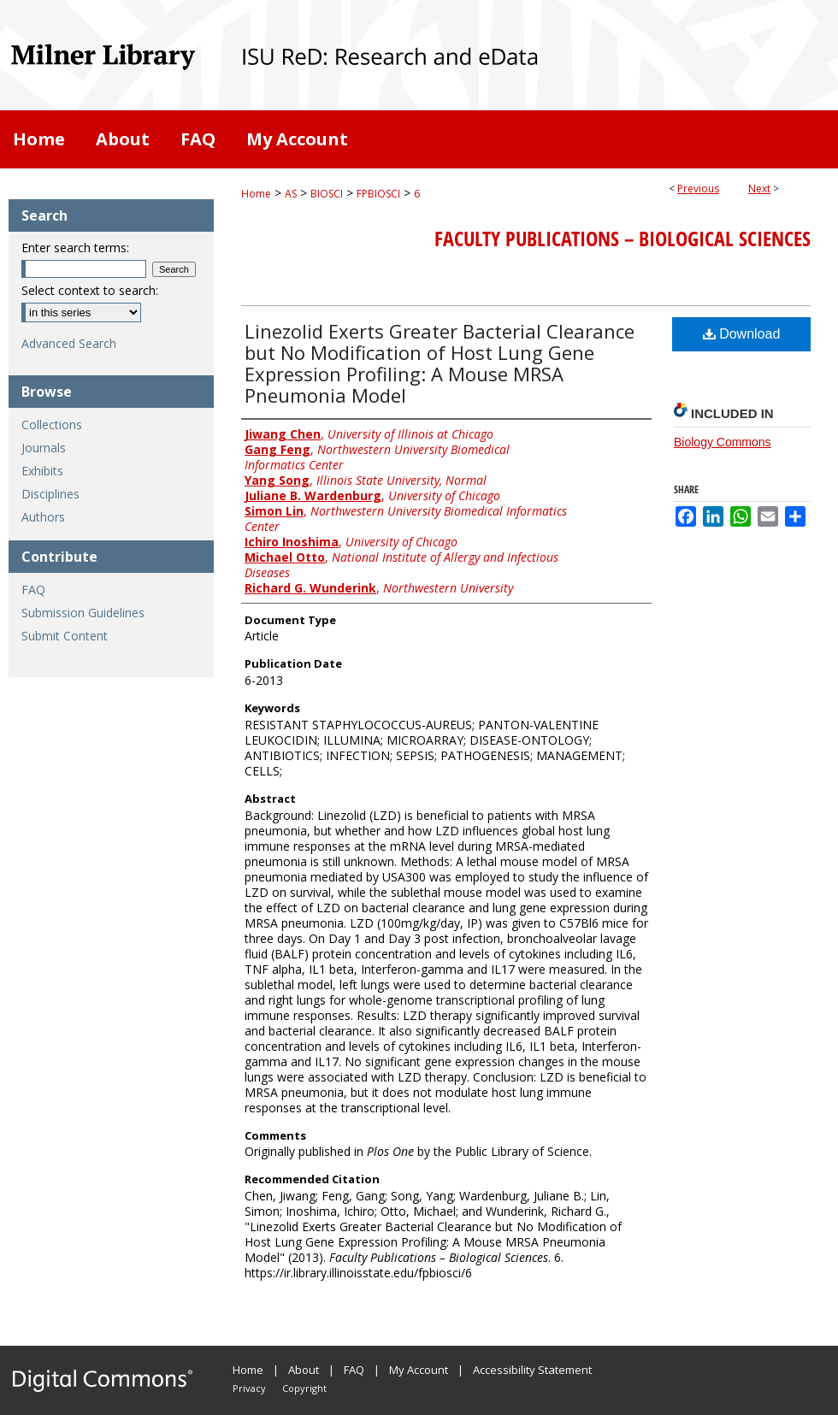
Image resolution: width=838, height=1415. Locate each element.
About (303, 1369)
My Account (418, 1369)
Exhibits (42, 471)
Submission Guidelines (83, 612)
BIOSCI (326, 193)
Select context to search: (89, 290)
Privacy (249, 1388)
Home (256, 193)
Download (742, 334)
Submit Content (64, 636)
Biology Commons (722, 442)
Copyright (304, 1388)
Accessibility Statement (532, 1369)
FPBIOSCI (378, 193)
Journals (43, 447)
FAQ (33, 589)
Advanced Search (68, 343)
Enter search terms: (75, 247)
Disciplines (50, 494)
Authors (43, 517)
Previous (698, 188)
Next (759, 188)
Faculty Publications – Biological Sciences (622, 238)
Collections (51, 424)
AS (291, 193)
